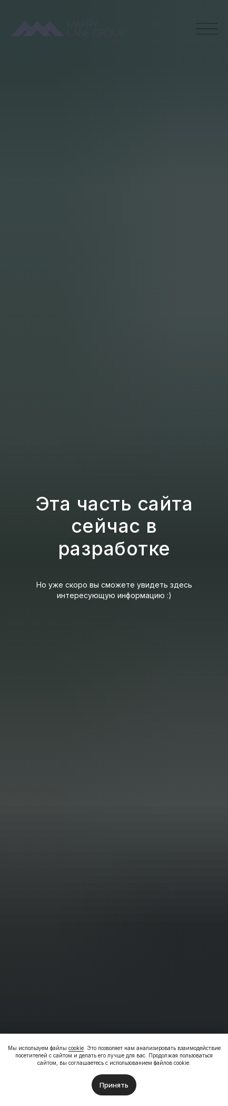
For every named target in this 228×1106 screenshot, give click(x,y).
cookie (76, 1048)
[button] (206, 29)
